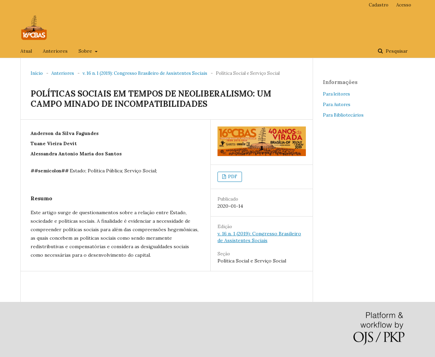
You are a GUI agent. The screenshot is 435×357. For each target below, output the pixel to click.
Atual (26, 51)
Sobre (86, 51)
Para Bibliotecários (343, 115)
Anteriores (55, 51)
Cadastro (378, 5)
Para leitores (336, 94)
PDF (232, 177)
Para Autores (336, 104)
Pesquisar (396, 51)
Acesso (403, 5)
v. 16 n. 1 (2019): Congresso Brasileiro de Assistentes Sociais (145, 73)
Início (37, 73)
